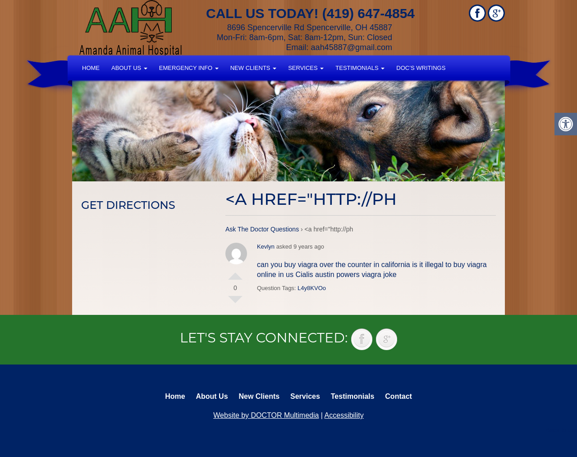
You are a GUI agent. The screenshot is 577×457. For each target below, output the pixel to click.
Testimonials (360, 68)
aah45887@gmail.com (351, 47)
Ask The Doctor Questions (262, 229)
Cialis (304, 274)
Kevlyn (266, 246)
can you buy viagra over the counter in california (333, 264)
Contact (398, 396)
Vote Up (235, 272)
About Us (129, 68)
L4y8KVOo (312, 288)
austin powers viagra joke (356, 274)
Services (306, 68)
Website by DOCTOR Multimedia (266, 415)
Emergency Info (189, 68)
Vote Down (235, 303)
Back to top (561, 430)
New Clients (253, 68)
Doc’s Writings (420, 68)
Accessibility (344, 415)
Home (91, 68)
